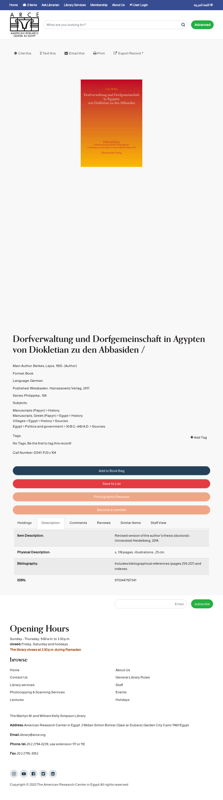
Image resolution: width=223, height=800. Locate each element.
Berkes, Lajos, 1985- (48, 374)
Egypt (64, 424)
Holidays (123, 700)
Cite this (24, 53)
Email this (76, 53)
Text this (49, 53)
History (46, 429)
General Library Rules (133, 678)
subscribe (202, 604)
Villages (19, 429)
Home (14, 671)
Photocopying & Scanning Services (37, 693)
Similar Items (131, 523)
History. (54, 418)
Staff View (158, 523)
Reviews (104, 523)
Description (51, 523)
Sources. (62, 429)
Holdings (24, 523)
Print (101, 53)
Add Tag (198, 446)
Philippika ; (32, 403)
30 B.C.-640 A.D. (77, 434)
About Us (123, 671)
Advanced (203, 25)
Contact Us (19, 678)
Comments (78, 523)
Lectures (17, 700)
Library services (22, 686)
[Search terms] (115, 24)
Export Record (129, 53)
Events (121, 693)
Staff (119, 686)
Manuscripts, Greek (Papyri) (34, 424)
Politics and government (44, 434)
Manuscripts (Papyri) (29, 418)
